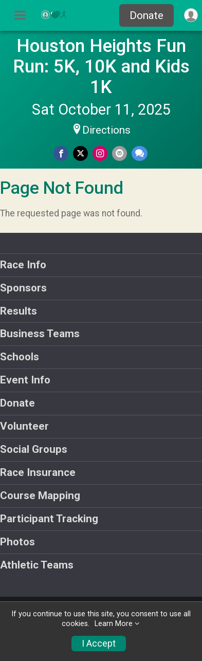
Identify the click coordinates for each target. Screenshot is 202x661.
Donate (146, 15)
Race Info (23, 265)
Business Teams (40, 333)
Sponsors (23, 288)
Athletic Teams (37, 565)
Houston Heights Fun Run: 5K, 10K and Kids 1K (101, 66)
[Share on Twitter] (80, 153)
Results (18, 311)
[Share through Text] (140, 153)
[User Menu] (191, 15)
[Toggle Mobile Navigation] (20, 15)
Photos (17, 542)
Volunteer (24, 426)
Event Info (25, 380)
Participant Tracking (49, 518)
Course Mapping (40, 495)
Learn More (114, 623)
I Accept (99, 643)
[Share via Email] (119, 153)
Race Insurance (38, 472)
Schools (19, 357)
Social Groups (33, 449)
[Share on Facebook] (60, 153)
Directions (106, 130)
